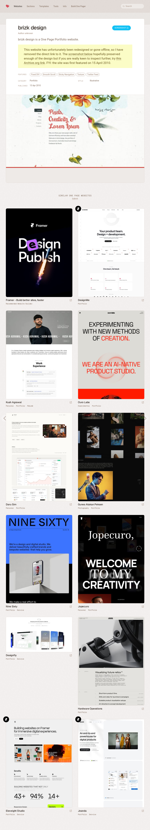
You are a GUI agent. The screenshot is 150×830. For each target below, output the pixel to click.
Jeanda (82, 810)
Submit (75, 198)
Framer (78, 209)
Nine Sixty (11, 606)
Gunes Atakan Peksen (90, 504)
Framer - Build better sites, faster (25, 300)
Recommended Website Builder (19, 304)
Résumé (30, 406)
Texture (80, 74)
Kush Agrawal (14, 402)
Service (20, 610)
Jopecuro (83, 606)
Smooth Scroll (49, 74)
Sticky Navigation (66, 74)
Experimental (84, 406)
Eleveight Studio (15, 810)
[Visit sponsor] (70, 300)
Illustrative (94, 80)
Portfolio (34, 80)
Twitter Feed (92, 74)
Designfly (11, 655)
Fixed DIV (35, 74)
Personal (10, 406)
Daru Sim (11, 504)
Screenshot (121, 28)
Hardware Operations (90, 708)
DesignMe (83, 300)
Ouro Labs (84, 402)
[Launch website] (143, 300)
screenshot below (80, 54)
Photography (83, 508)
